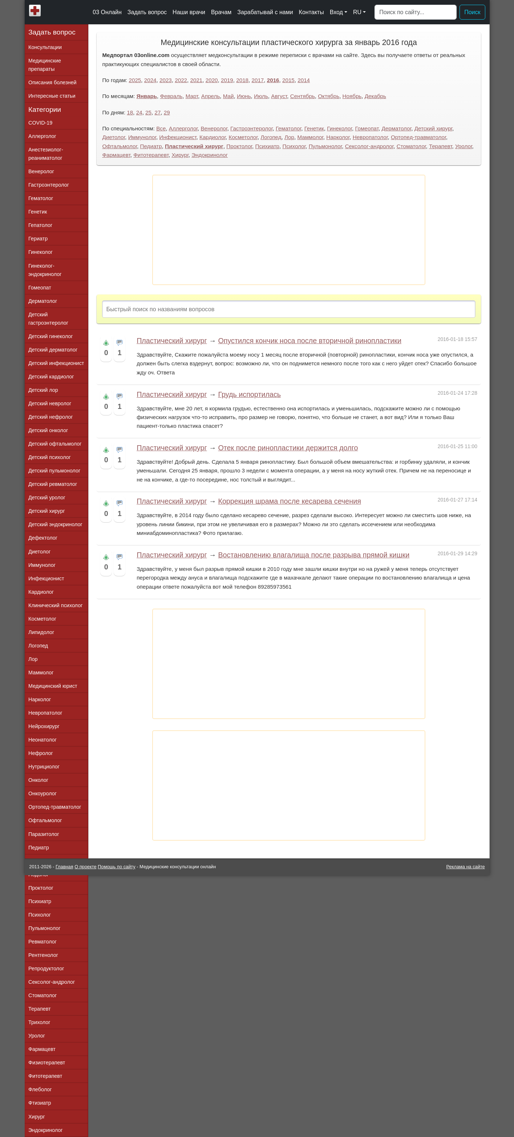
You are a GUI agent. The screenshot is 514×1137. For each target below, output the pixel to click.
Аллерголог (183, 128)
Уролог (463, 146)
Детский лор (43, 390)
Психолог (294, 146)
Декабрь (375, 96)
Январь (147, 96)
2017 (258, 80)
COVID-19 (40, 123)
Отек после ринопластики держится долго (288, 448)
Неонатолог (42, 740)
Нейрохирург (44, 726)
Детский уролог (46, 497)
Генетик (314, 128)
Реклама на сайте (465, 866)
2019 (227, 80)
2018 (242, 80)
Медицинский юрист (52, 686)
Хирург (179, 155)
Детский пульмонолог (54, 471)
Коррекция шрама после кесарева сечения (289, 501)
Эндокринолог (209, 155)
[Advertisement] (289, 230)
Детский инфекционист (56, 363)
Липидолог (41, 632)
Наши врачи (189, 12)
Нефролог (40, 753)
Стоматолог (411, 146)
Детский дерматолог (52, 350)
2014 (304, 80)
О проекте (85, 866)
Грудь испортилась (249, 394)
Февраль (171, 96)
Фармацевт (116, 155)
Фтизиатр (39, 1103)
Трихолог (39, 1022)
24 (139, 112)
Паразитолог (43, 834)
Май (228, 96)
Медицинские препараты (44, 65)
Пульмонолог (325, 146)
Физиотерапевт (46, 1062)
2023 (165, 80)
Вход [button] (336, 12)
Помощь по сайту (116, 866)
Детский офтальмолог (55, 444)
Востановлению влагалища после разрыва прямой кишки (313, 555)
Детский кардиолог (51, 376)
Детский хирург (433, 128)
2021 (196, 80)
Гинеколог (339, 128)
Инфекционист (177, 137)
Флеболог (40, 1089)
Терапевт (440, 146)
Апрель (210, 96)
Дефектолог (42, 538)
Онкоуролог (42, 793)
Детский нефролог (50, 417)
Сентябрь (302, 96)
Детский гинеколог (50, 336)
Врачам (221, 12)
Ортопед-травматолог (418, 137)
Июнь (244, 96)
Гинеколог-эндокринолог (44, 270)
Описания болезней (52, 82)
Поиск (472, 12)
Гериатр (38, 238)
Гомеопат (367, 128)
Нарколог (337, 137)
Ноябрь (352, 96)
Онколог (38, 780)
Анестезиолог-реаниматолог (45, 154)
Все (161, 128)
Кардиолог (212, 137)
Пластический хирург (194, 146)
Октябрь (328, 96)
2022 (181, 80)
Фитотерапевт (151, 155)
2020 (212, 80)
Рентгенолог (43, 955)
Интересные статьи (52, 96)
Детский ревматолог (52, 484)
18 (130, 112)
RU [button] (357, 12)
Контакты (311, 12)
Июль (261, 96)
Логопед (270, 137)
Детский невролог (49, 403)
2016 (273, 80)
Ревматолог (42, 942)
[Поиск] (416, 12)
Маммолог (310, 137)
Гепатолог (40, 225)
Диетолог (113, 137)
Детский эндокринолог (55, 524)
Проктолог (239, 146)
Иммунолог (142, 137)
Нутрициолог (44, 766)
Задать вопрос (147, 12)
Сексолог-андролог (369, 146)
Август (279, 96)
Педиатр (151, 146)
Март (192, 96)
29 (167, 112)
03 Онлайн (107, 12)
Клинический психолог (55, 605)
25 (148, 112)
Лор (289, 137)
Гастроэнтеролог (251, 128)
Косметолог (243, 137)
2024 (150, 80)
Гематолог (288, 128)
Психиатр (267, 146)
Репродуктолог (46, 968)
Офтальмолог (119, 146)
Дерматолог (396, 128)
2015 (288, 80)
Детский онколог (48, 430)
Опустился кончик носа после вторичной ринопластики (309, 341)
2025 (135, 80)
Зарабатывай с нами (265, 12)
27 (157, 112)
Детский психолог (49, 457)
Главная (64, 866)
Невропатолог (370, 137)
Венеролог (214, 128)
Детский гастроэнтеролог (48, 319)
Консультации (45, 47)
